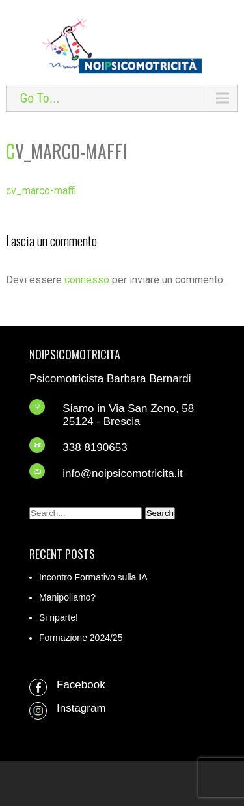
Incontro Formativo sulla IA (93, 577)
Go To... (39, 98)
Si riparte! (58, 617)
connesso (86, 280)
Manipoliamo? (67, 597)
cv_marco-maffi (41, 191)
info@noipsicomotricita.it (122, 473)
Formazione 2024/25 (80, 637)
